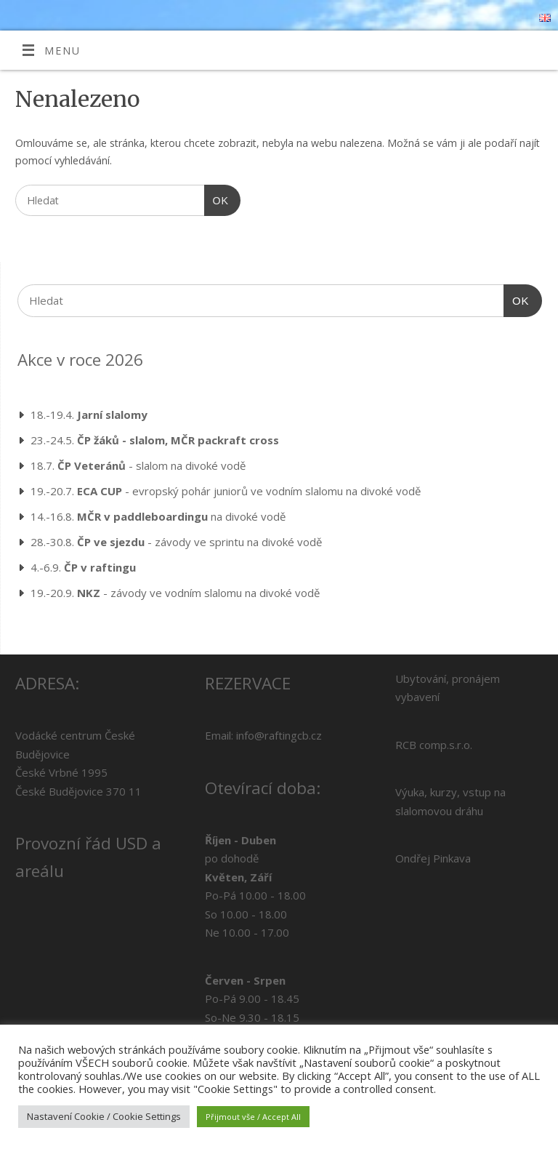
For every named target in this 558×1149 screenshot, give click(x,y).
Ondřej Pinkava (433, 858)
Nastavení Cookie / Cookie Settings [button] (104, 1116)
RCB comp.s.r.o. (433, 744)
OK (216, 199)
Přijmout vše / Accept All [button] (253, 1116)
